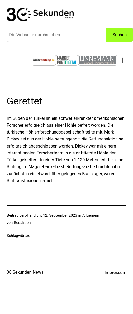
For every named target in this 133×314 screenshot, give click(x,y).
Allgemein (90, 215)
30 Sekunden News (25, 272)
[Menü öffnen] (10, 74)
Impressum (115, 272)
